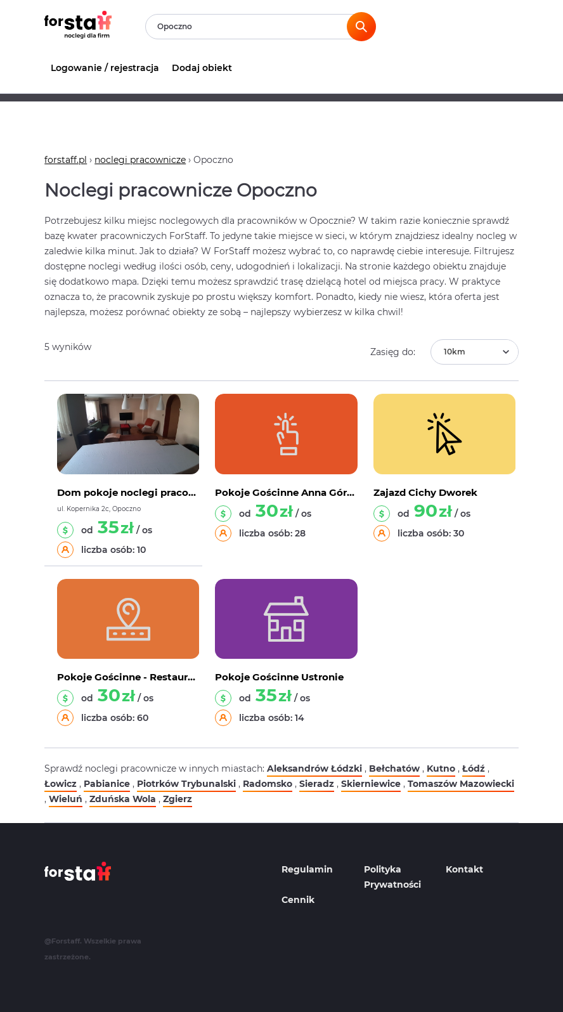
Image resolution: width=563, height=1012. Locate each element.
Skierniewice (371, 783)
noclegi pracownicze (140, 159)
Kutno (441, 768)
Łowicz (60, 783)
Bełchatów (394, 768)
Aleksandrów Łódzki (314, 768)
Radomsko (267, 783)
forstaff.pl (65, 159)
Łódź (473, 768)
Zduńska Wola (122, 799)
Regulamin (307, 869)
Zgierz (177, 799)
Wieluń (65, 799)
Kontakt (464, 869)
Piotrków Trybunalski (186, 783)
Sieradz (316, 783)
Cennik (298, 899)
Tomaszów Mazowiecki (461, 783)
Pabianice (107, 783)
